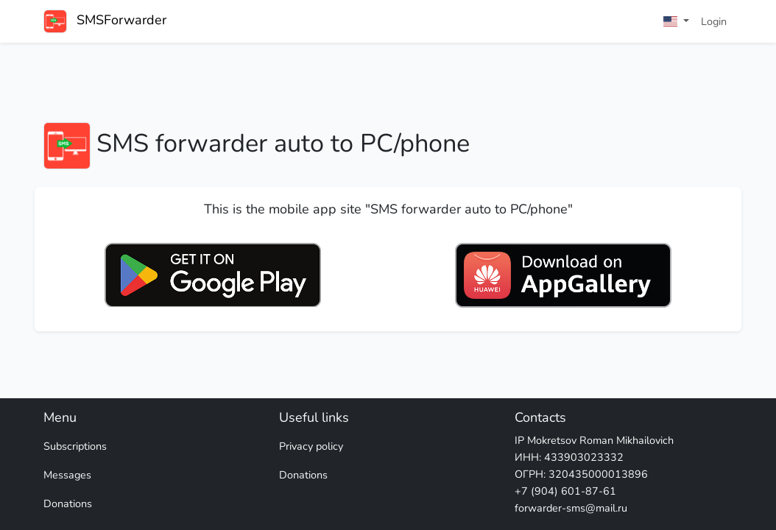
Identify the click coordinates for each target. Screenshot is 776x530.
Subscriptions (75, 446)
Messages (67, 474)
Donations (67, 503)
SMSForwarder (104, 21)
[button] (676, 21)
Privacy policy (311, 446)
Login (714, 21)
